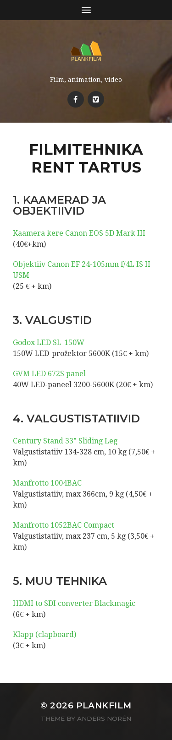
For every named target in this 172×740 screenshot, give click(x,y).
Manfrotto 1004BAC (47, 483)
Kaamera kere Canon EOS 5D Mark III (79, 233)
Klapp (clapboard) (44, 634)
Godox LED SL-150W (48, 342)
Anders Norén (104, 718)
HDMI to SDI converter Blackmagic (74, 603)
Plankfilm (104, 705)
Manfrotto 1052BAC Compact (63, 525)
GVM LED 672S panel (49, 373)
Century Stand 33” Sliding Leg (65, 441)
